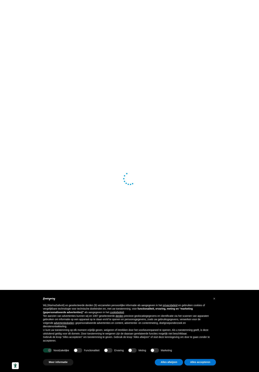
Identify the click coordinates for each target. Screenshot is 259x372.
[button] (214, 298)
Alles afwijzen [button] (169, 362)
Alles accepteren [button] (200, 362)
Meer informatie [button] (58, 362)
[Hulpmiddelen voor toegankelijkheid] (15, 365)
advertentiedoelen (64, 322)
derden (119, 315)
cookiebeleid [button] (117, 312)
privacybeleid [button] (170, 305)
